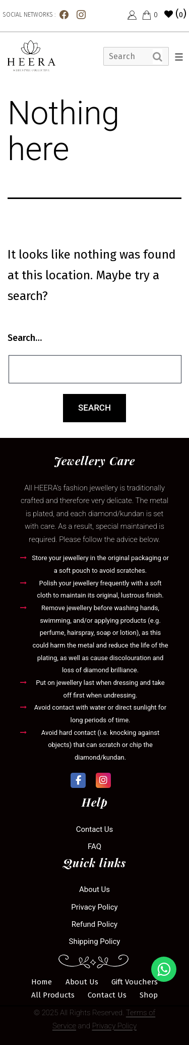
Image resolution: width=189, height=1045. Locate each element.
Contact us (94, 829)
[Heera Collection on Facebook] (78, 780)
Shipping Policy (94, 941)
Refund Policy (94, 924)
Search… (25, 337)
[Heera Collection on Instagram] (103, 780)
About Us (94, 889)
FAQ (94, 846)
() (175, 14)
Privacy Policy (94, 907)
